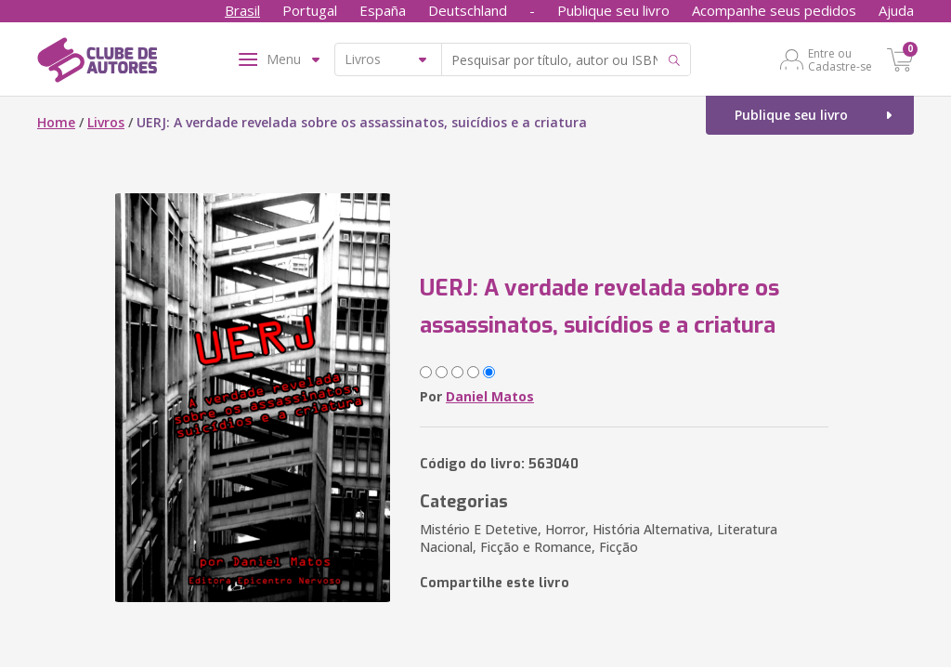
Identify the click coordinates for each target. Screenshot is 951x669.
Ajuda (896, 10)
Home (56, 122)
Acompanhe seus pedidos (774, 10)
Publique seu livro (613, 10)
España (382, 10)
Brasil (242, 10)
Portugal (309, 10)
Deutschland (467, 10)
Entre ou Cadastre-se (840, 59)
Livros (105, 122)
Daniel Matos (490, 396)
